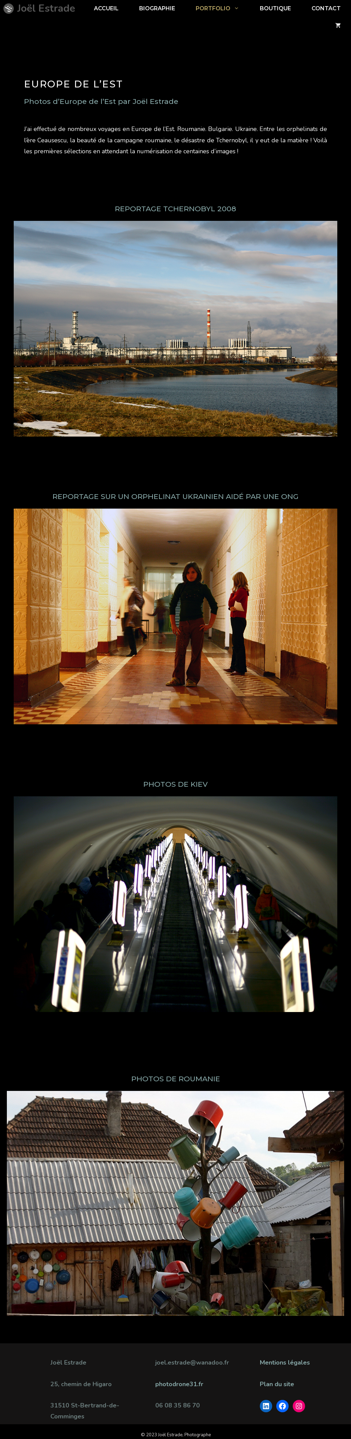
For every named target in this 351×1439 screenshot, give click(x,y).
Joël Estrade (46, 8)
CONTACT (326, 8)
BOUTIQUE (275, 8)
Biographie (157, 8)
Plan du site (277, 1384)
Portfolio (223, 8)
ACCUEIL (106, 8)
